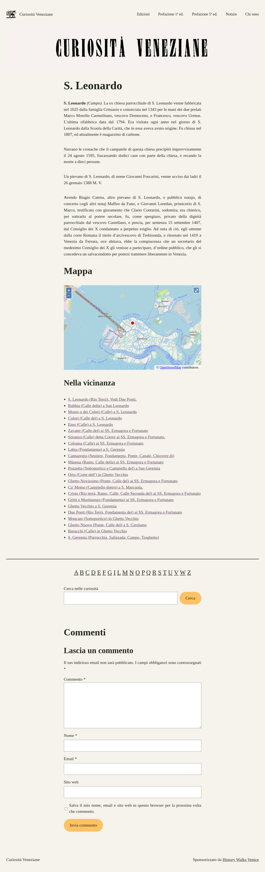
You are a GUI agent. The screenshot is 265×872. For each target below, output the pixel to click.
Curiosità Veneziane (36, 14)
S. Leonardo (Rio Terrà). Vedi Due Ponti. (102, 399)
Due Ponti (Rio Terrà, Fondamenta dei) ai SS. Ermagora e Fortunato (125, 512)
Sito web (71, 782)
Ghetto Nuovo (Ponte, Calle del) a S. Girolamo (107, 524)
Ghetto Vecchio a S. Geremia (92, 506)
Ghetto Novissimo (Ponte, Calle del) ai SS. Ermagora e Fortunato (123, 481)
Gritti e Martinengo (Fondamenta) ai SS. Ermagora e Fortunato (121, 499)
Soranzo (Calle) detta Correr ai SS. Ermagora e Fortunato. (116, 437)
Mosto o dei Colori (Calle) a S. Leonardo (102, 411)
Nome (70, 735)
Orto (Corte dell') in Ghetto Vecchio (98, 474)
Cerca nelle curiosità (81, 588)
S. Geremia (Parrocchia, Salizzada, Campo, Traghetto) (113, 537)
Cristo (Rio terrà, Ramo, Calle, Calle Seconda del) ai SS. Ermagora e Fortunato (134, 493)
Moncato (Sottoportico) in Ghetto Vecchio (103, 518)
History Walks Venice (241, 859)
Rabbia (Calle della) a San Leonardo (98, 405)
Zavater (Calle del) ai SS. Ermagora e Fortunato (108, 430)
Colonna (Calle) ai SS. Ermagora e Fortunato (106, 443)
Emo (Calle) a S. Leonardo (90, 424)
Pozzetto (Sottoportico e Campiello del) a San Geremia (114, 468)
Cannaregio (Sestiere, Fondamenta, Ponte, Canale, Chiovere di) (121, 455)
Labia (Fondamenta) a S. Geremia (96, 449)
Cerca (190, 598)
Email (70, 758)
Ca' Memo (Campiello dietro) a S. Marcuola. (105, 487)
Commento (75, 679)
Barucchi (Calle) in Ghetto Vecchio (97, 531)
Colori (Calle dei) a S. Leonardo (95, 418)
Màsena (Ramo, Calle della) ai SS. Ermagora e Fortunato (116, 462)
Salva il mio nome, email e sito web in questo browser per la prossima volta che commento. (135, 808)
